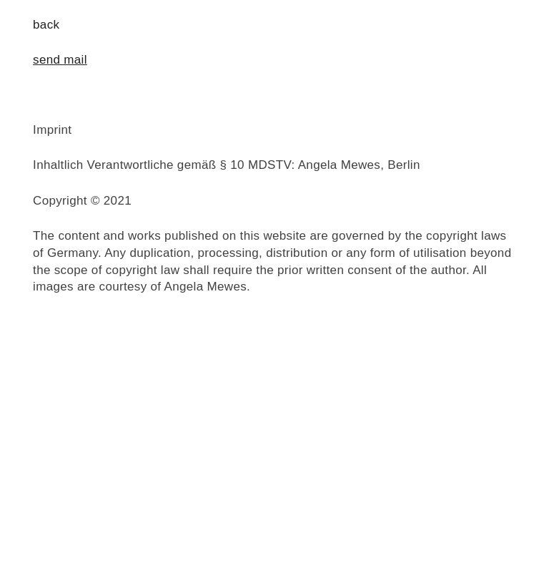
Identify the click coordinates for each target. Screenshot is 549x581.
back (46, 24)
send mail (60, 60)
